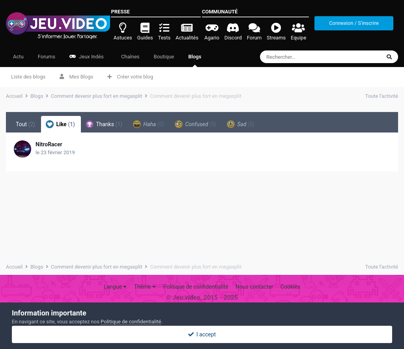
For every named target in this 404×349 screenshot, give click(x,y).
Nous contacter (254, 287)
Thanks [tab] (104, 124)
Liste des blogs (28, 77)
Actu (18, 57)
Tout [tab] (25, 124)
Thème (145, 287)
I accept (202, 334)
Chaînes (130, 57)
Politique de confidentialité (195, 287)
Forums (46, 57)
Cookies (290, 287)
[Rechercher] (306, 56)
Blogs (194, 60)
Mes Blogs (76, 77)
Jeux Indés (86, 57)
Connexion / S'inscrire (354, 23)
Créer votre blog (130, 77)
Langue (115, 287)
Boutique (164, 57)
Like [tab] (60, 124)
